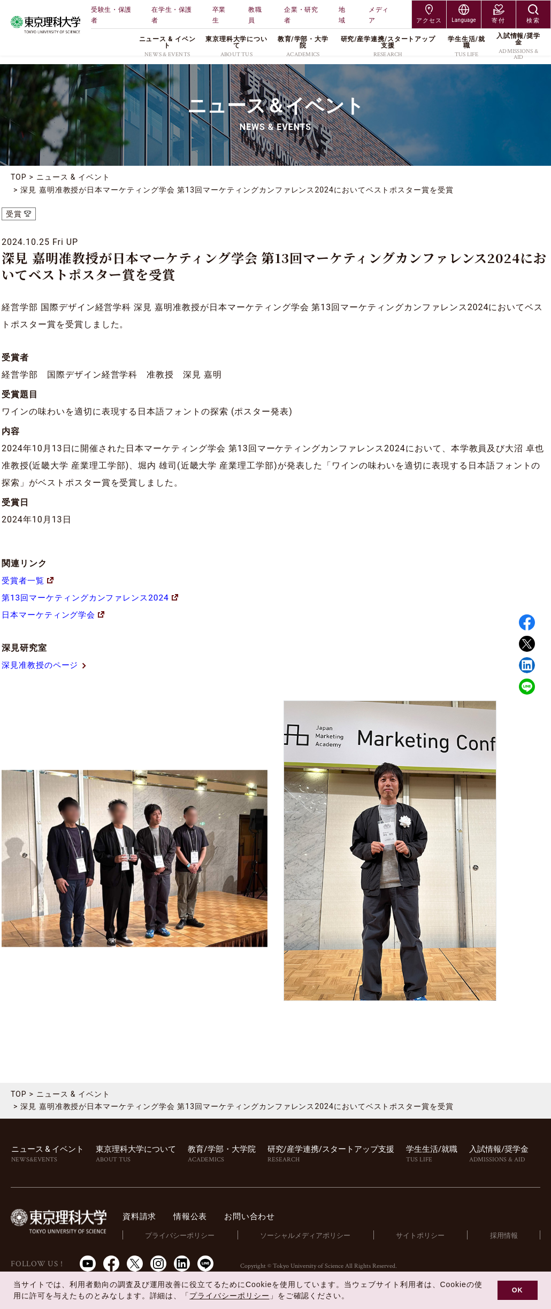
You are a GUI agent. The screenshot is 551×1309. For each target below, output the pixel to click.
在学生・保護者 (171, 15)
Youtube (88, 1264)
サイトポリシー (422, 1235)
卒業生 (219, 15)
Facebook (527, 622)
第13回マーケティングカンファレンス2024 (95, 597)
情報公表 (199, 1216)
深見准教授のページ (47, 665)
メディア (379, 15)
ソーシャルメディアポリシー (309, 1235)
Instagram (158, 1264)
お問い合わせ (261, 1216)
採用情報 (504, 1235)
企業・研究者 (301, 15)
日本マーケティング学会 (56, 615)
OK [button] (517, 1290)
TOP (19, 177)
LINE (527, 687)
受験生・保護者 (111, 15)
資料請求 (146, 1216)
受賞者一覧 (29, 580)
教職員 (255, 15)
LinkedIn (182, 1264)
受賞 (14, 214)
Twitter (527, 644)
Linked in (527, 665)
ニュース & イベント (73, 177)
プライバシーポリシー (185, 1235)
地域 (342, 15)
